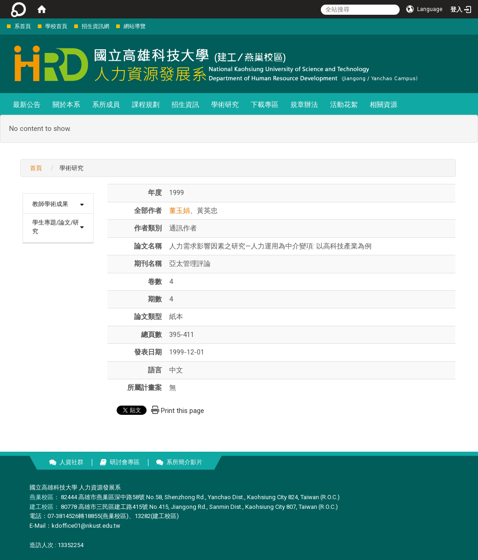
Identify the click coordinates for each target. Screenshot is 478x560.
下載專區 (264, 104)
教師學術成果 (50, 203)
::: (2, 26)
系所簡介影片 (184, 462)
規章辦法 (304, 104)
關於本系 (66, 104)
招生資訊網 (95, 26)
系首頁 (22, 26)
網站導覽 (135, 26)
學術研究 (225, 104)
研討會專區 (125, 462)
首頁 (36, 168)
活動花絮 (344, 104)
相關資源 (383, 104)
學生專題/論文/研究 (55, 227)
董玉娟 (179, 210)
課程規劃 (145, 104)
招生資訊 (185, 104)
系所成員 (106, 104)
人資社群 (71, 462)
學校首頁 (56, 26)
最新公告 (27, 104)
